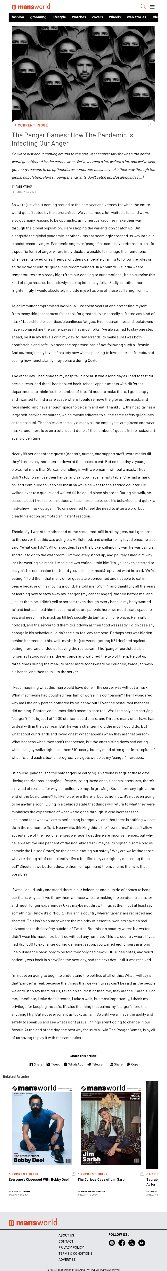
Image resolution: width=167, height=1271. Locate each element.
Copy (132, 1064)
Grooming (38, 17)
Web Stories (136, 17)
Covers (97, 17)
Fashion (18, 17)
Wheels (115, 17)
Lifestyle (59, 17)
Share (35, 1064)
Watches (79, 17)
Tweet (53, 1064)
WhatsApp (73, 1064)
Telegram (96, 1064)
